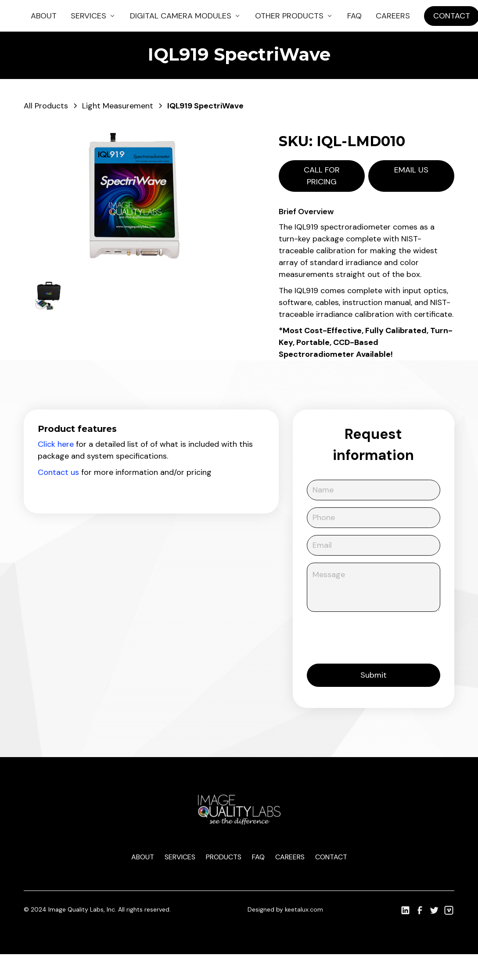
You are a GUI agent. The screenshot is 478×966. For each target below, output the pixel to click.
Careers (393, 16)
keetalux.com (304, 909)
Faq (258, 857)
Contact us (58, 472)
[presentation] (373, 636)
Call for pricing (322, 176)
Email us (411, 170)
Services (180, 857)
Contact (331, 857)
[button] (93, 16)
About (44, 16)
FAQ (354, 16)
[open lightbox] (133, 200)
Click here (56, 444)
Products (223, 857)
